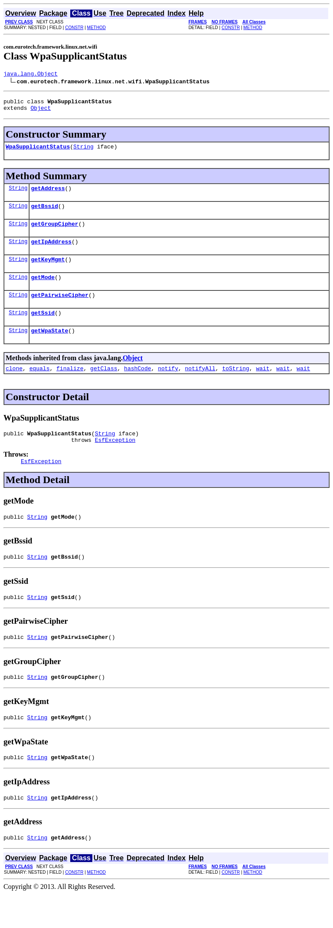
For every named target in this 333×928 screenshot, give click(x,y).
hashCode (137, 386)
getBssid (44, 213)
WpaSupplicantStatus (38, 151)
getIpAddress (51, 252)
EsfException (115, 460)
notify (168, 386)
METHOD (96, 27)
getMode (43, 290)
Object (40, 111)
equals (39, 386)
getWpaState (49, 347)
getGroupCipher (54, 233)
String (83, 151)
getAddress (48, 194)
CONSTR (74, 27)
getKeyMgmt (48, 271)
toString (235, 386)
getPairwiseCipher (59, 309)
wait (262, 386)
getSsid (43, 328)
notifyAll (200, 386)
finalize (69, 386)
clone (14, 386)
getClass (103, 386)
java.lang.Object (30, 75)
